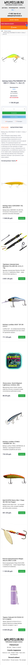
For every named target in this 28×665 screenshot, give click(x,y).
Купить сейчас (14, 117)
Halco (14, 89)
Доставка (5, 7)
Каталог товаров (14, 20)
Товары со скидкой (16, 647)
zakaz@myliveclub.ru (14, 16)
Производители (13, 7)
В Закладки (18, 121)
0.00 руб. (19, 27)
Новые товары (7, 31)
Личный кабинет (6, 660)
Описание (4, 127)
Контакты (22, 7)
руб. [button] (12, 10)
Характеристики (16, 127)
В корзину (14, 113)
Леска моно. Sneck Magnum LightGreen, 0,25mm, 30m (12, 384)
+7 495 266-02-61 (14, 14)
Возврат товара (15, 652)
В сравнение (9, 121)
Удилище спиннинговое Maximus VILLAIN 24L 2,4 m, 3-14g (13, 266)
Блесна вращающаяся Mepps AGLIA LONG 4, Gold (13, 559)
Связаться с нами (6, 652)
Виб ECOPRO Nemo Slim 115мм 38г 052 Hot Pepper (13, 501)
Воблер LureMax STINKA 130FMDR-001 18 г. (11, 442)
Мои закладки (22, 660)
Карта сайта (22, 652)
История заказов (15, 660)
